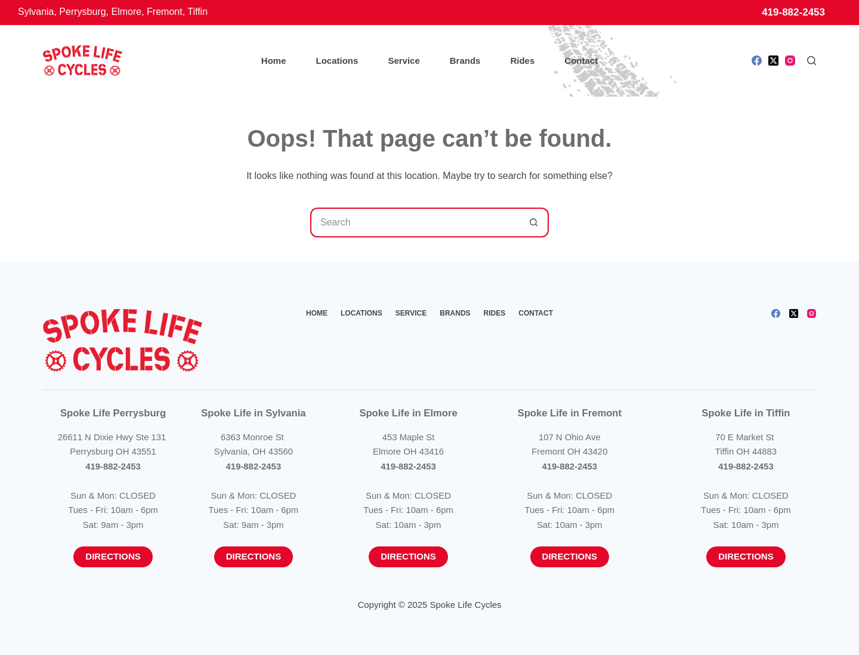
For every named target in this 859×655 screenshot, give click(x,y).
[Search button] (534, 222)
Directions (113, 556)
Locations (337, 60)
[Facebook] (757, 60)
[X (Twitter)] (773, 60)
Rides (522, 60)
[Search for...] (414, 222)
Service (403, 60)
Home (273, 60)
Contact (581, 60)
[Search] (811, 60)
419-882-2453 (793, 12)
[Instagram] (790, 60)
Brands (465, 60)
